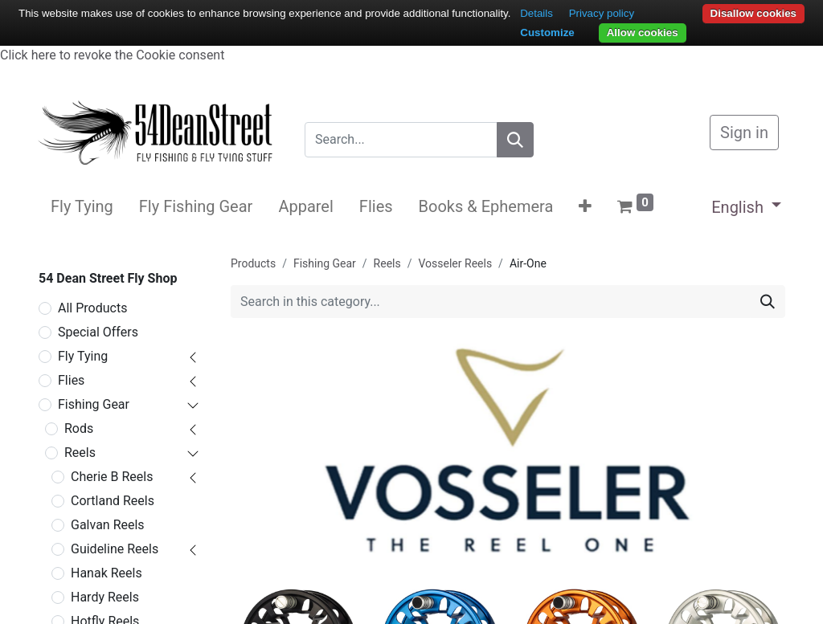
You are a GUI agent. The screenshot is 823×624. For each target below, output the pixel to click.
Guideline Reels (114, 549)
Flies (71, 380)
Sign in (744, 132)
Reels (80, 452)
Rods (78, 428)
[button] (585, 206)
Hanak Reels (106, 573)
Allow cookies (642, 33)
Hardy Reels (105, 597)
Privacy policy (601, 13)
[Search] (515, 139)
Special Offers (98, 332)
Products (253, 263)
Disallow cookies (753, 13)
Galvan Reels (108, 524)
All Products (92, 308)
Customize (547, 33)
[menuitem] (82, 206)
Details (536, 13)
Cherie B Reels (112, 476)
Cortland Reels (112, 500)
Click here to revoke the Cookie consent (112, 55)
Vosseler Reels (456, 263)
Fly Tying (83, 356)
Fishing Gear (93, 404)
